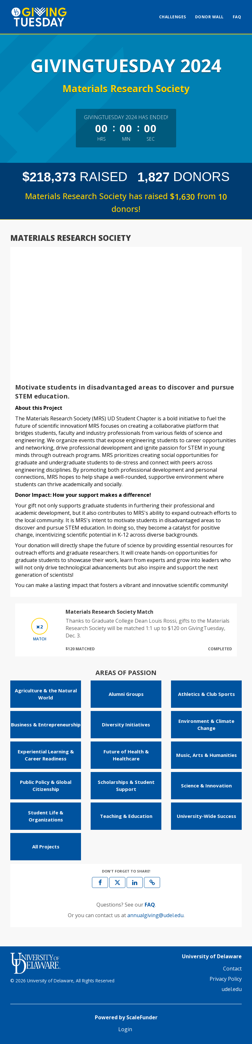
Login (125, 1029)
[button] (152, 882)
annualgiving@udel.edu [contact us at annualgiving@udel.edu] (155, 915)
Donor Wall (209, 17)
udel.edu (231, 989)
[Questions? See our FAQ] (150, 904)
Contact (232, 968)
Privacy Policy (226, 978)
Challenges (172, 17)
